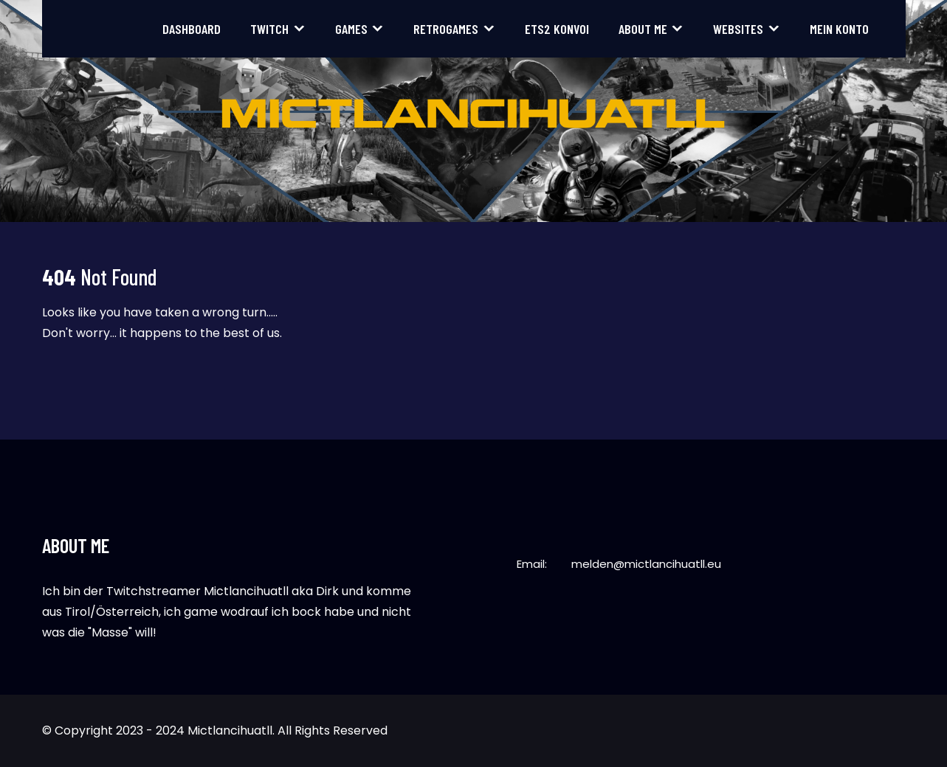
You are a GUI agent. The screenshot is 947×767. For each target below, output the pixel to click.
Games (351, 29)
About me (643, 29)
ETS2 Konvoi (557, 29)
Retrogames (445, 29)
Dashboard (191, 29)
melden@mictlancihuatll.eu (646, 564)
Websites (738, 29)
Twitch (269, 29)
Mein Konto (839, 29)
